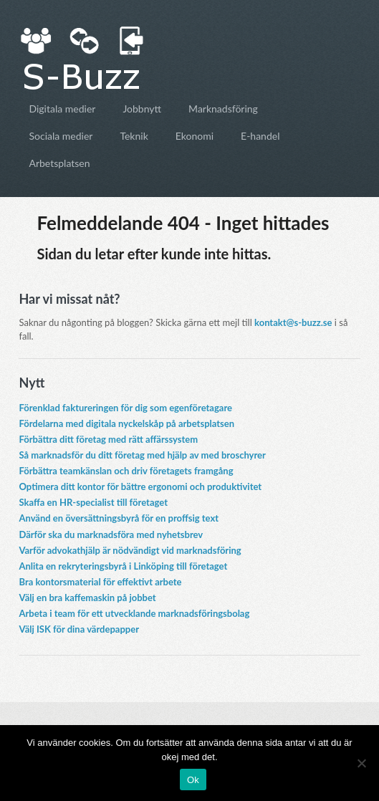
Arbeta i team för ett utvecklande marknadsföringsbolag (134, 613)
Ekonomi (195, 136)
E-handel (260, 136)
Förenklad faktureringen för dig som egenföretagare (125, 407)
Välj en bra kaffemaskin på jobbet (87, 597)
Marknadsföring (223, 108)
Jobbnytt (142, 108)
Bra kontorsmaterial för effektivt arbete (100, 581)
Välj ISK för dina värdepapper (79, 629)
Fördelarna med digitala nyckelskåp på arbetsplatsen (126, 423)
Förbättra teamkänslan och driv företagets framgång (126, 470)
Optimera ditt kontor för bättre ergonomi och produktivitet (140, 486)
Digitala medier (62, 108)
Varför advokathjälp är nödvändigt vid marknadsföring (130, 550)
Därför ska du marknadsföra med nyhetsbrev (111, 534)
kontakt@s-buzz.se (293, 322)
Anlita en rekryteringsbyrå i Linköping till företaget (123, 566)
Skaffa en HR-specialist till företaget (93, 502)
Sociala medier (60, 136)
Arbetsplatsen (59, 163)
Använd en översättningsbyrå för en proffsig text (119, 518)
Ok (193, 779)
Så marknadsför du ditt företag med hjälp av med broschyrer (142, 455)
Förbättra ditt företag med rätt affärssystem (108, 439)
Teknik (134, 136)
